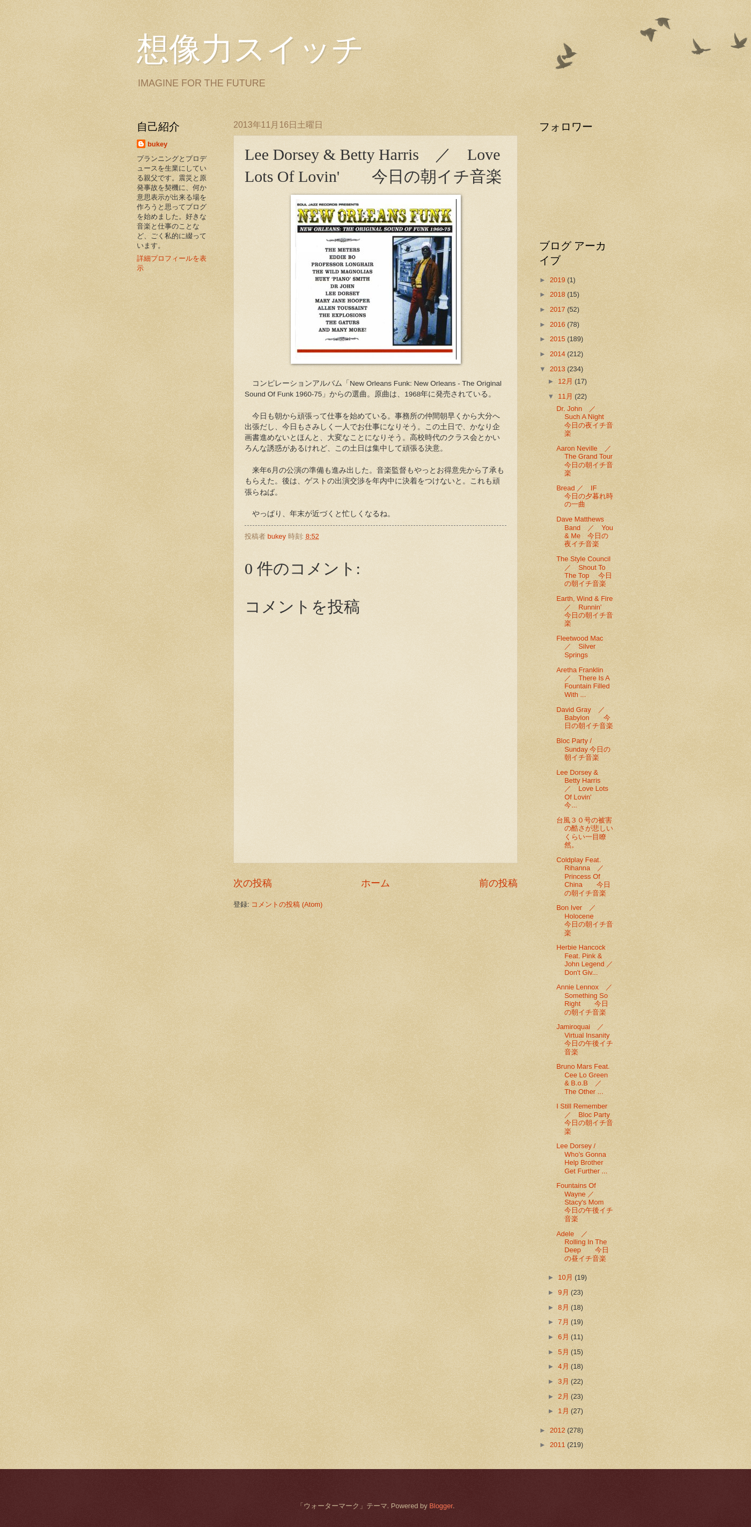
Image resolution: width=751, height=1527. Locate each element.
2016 (558, 324)
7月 (564, 1322)
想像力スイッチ (250, 49)
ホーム (375, 883)
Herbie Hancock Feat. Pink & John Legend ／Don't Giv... (584, 959)
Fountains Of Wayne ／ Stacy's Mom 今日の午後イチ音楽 (586, 1202)
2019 (558, 280)
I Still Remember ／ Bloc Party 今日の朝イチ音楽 (590, 1118)
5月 (564, 1352)
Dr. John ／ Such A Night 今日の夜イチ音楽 (584, 421)
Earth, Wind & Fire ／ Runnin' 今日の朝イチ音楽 (588, 610)
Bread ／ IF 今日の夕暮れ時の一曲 (584, 496)
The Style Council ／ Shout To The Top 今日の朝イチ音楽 (586, 571)
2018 (558, 294)
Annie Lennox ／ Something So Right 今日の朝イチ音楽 (588, 999)
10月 (566, 1277)
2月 (564, 1396)
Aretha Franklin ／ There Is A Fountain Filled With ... (583, 682)
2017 (558, 309)
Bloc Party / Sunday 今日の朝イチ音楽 (583, 749)
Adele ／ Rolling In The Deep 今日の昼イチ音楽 (582, 1246)
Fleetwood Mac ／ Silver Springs (583, 646)
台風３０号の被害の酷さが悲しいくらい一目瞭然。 (584, 832)
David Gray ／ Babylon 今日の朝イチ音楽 (584, 718)
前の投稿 (498, 883)
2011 (558, 1445)
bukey (157, 144)
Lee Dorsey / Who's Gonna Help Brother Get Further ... (581, 1158)
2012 (558, 1430)
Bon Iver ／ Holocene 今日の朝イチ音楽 (584, 920)
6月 (564, 1337)
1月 (564, 1411)
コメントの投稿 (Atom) (286, 904)
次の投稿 (252, 883)
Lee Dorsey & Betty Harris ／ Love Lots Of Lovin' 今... (582, 789)
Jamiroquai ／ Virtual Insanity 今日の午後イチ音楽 (586, 1039)
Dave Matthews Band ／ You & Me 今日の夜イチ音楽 (584, 531)
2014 (558, 354)
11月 (566, 396)
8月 (564, 1307)
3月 (564, 1381)
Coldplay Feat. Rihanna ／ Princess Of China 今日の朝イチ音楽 (583, 876)
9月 (564, 1292)
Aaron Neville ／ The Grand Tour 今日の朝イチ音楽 (591, 460)
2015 (558, 339)
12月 (566, 381)
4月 (564, 1366)
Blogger (441, 1506)
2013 (558, 369)
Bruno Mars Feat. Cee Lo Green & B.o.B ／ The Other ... (582, 1078)
